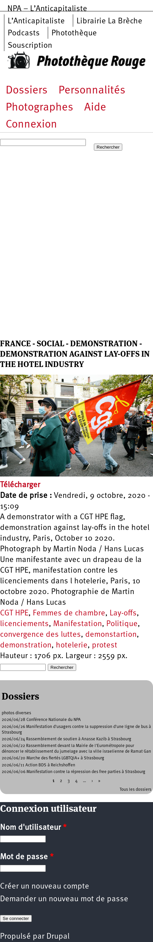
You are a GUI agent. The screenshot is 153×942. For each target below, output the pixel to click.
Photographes (39, 107)
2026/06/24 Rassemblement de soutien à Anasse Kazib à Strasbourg (66, 739)
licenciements (24, 624)
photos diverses (16, 713)
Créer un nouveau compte (44, 887)
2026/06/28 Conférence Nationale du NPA (41, 720)
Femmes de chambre (69, 613)
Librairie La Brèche (109, 21)
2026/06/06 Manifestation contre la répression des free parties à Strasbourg (73, 772)
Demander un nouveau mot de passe (64, 899)
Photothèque (74, 33)
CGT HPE (14, 613)
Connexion (31, 124)
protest (104, 645)
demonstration (25, 645)
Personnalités (91, 90)
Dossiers (26, 90)
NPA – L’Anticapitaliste (47, 9)
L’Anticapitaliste (36, 21)
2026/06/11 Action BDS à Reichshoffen (38, 765)
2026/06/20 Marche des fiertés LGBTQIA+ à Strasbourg (53, 758)
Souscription (30, 46)
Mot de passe (26, 857)
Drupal (57, 937)
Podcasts (24, 33)
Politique (122, 624)
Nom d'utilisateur (33, 828)
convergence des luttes (40, 635)
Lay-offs (123, 613)
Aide (95, 107)
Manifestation (77, 624)
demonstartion (111, 635)
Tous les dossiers (135, 789)
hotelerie (72, 645)
